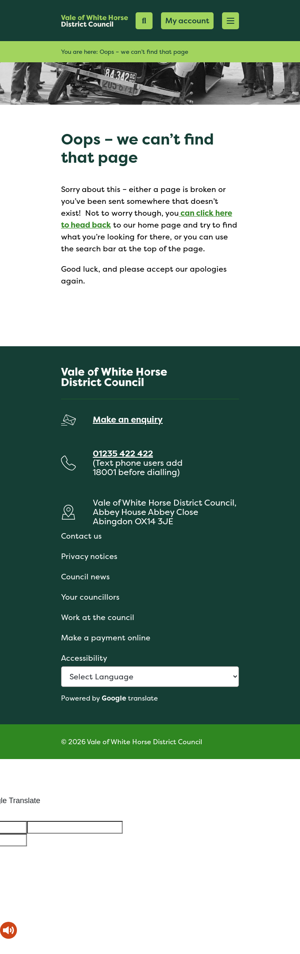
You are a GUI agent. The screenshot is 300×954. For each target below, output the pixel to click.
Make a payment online (105, 637)
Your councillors (90, 597)
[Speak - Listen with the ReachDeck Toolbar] (8, 930)
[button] (230, 20)
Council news (85, 576)
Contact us (81, 536)
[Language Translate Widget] (150, 676)
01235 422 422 (123, 453)
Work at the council (97, 617)
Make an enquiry (128, 419)
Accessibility (84, 658)
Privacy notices (89, 556)
